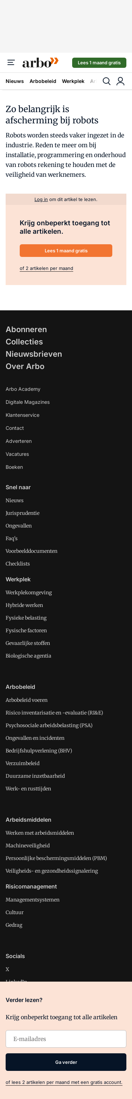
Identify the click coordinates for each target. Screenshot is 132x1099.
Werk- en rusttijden (28, 789)
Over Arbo (25, 366)
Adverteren (19, 441)
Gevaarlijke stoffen (28, 643)
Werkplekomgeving (29, 592)
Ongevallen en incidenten (35, 738)
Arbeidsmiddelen (28, 819)
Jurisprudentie (22, 513)
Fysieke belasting (26, 618)
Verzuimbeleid (22, 763)
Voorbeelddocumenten (31, 551)
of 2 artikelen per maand (46, 268)
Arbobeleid (43, 81)
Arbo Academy (23, 389)
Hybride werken (24, 605)
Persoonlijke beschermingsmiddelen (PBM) (56, 858)
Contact (15, 428)
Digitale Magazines (28, 402)
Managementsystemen (32, 900)
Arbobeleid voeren (27, 700)
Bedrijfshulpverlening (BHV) (39, 751)
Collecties (24, 341)
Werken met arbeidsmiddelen (40, 833)
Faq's (12, 538)
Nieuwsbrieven (34, 353)
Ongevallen (19, 526)
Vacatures (17, 454)
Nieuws (15, 81)
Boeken (14, 467)
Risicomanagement (31, 886)
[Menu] (11, 63)
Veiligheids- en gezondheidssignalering (52, 871)
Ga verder (66, 1062)
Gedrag (14, 925)
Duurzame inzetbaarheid (35, 776)
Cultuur (15, 912)
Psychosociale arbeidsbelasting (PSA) (49, 725)
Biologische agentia (28, 656)
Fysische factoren (26, 630)
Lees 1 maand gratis (99, 62)
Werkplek (73, 81)
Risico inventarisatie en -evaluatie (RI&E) (54, 713)
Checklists (18, 564)
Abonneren (26, 329)
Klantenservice (22, 415)
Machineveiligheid (28, 845)
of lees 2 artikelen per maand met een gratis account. (64, 1082)
